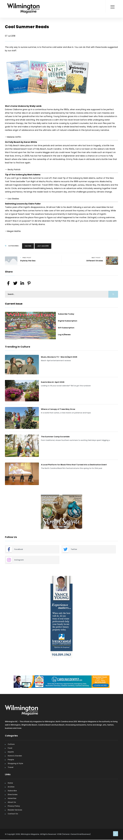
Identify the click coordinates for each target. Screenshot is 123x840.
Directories (12, 794)
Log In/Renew (64, 334)
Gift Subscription (66, 327)
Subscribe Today (66, 314)
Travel (10, 767)
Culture (28, 246)
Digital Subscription (67, 321)
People (11, 759)
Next (120, 512)
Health (11, 752)
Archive (11, 787)
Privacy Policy (14, 806)
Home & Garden (15, 756)
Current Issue (13, 303)
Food (10, 748)
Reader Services (15, 810)
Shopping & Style (15, 763)
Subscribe (12, 790)
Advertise (12, 798)
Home (10, 783)
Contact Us (13, 814)
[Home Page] (23, 4)
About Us (12, 802)
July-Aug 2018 (43, 246)
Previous (3, 512)
